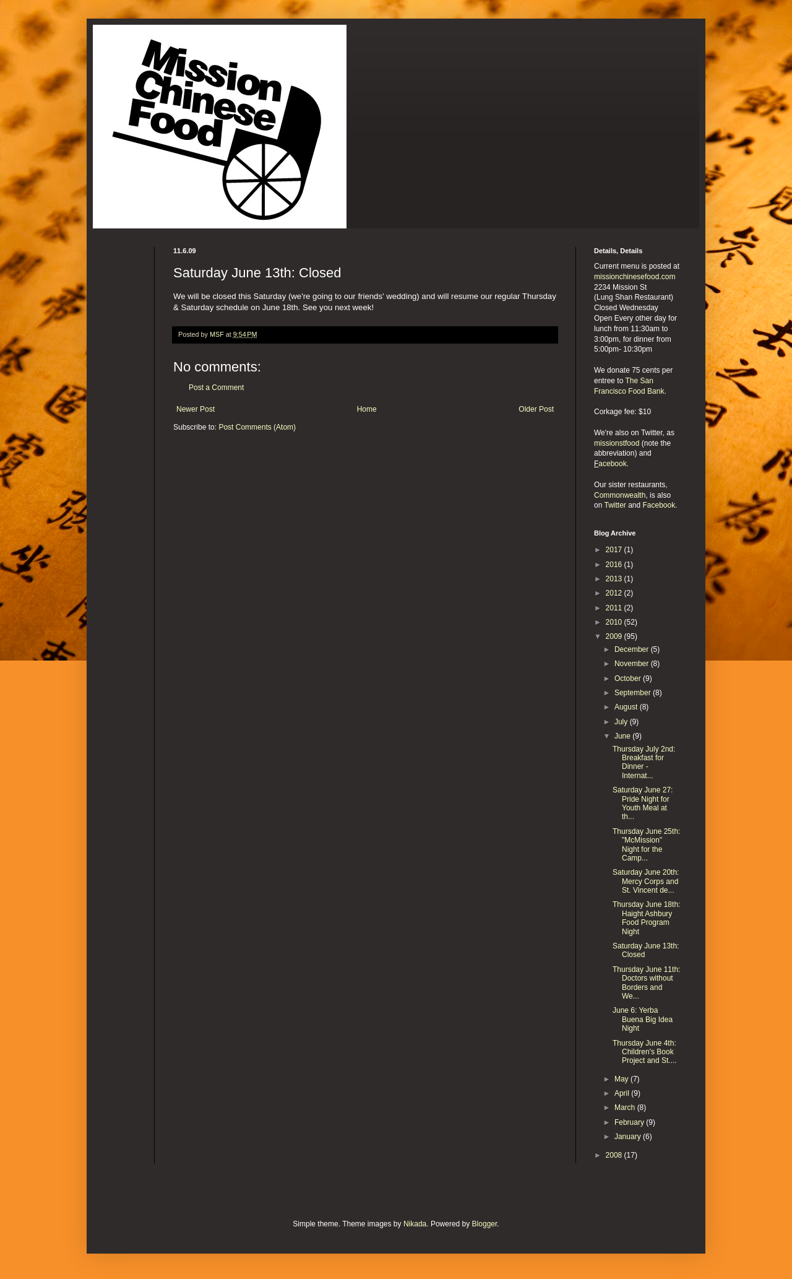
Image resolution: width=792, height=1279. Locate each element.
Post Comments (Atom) (257, 427)
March (625, 1107)
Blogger (484, 1224)
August (627, 707)
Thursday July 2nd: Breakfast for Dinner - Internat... (644, 762)
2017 (615, 549)
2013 (615, 578)
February (630, 1122)
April (622, 1093)
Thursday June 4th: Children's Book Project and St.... (645, 1052)
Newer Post (195, 409)
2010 (615, 622)
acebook (612, 463)
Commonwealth (619, 495)
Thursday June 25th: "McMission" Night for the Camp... (646, 844)
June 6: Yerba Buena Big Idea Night (643, 1019)
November (632, 663)
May (622, 1079)
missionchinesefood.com (634, 276)
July (622, 722)
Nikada (414, 1224)
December (632, 649)
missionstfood (616, 443)
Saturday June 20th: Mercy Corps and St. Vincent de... (646, 881)
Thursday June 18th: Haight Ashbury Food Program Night (646, 917)
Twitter (615, 505)
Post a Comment (216, 387)
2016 (615, 564)
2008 (615, 1155)
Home (367, 409)
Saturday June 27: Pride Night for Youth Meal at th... (643, 803)
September (633, 692)
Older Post (536, 409)
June (623, 736)
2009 (615, 636)
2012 (615, 593)
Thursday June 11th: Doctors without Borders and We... (646, 982)
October (628, 678)
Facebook (659, 505)
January (628, 1136)
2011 (615, 608)
